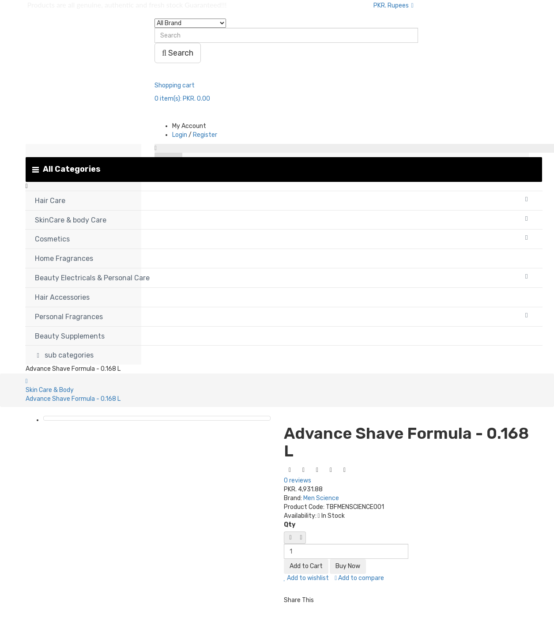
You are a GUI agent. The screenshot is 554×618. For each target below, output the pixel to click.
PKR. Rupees (393, 5)
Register (205, 135)
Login (179, 135)
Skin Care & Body (50, 390)
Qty (289, 524)
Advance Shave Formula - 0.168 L (73, 399)
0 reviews (297, 480)
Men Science (321, 498)
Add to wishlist (306, 578)
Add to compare (359, 578)
